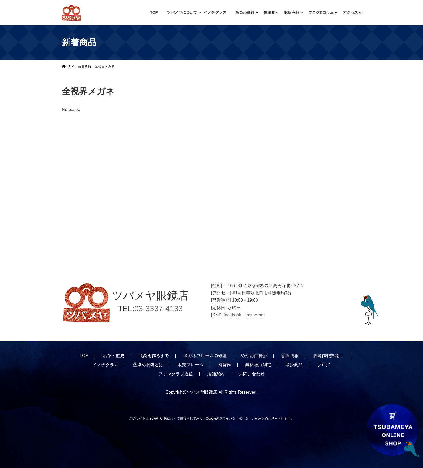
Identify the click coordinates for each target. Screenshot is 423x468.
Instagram (255, 314)
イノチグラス (105, 364)
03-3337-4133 (158, 308)
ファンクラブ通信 (175, 374)
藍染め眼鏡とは (148, 364)
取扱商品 (294, 364)
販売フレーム (190, 364)
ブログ (323, 364)
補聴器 (224, 364)
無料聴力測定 (258, 364)
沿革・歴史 (113, 355)
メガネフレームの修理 (205, 355)
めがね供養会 (254, 355)
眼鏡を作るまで (154, 355)
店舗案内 (215, 374)
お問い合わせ (252, 374)
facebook (232, 314)
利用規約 (261, 418)
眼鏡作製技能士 (328, 355)
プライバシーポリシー (235, 418)
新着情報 (290, 355)
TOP (84, 355)
